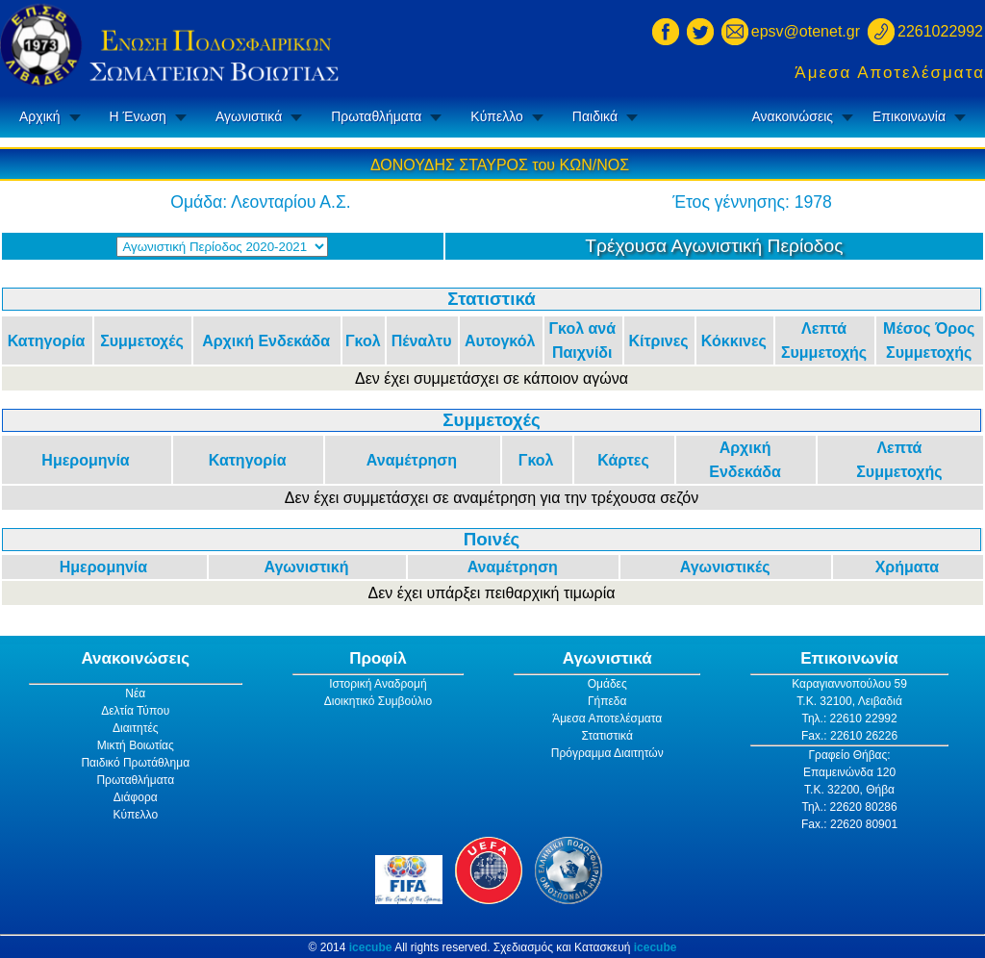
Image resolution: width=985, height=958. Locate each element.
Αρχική (40, 116)
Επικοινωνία (909, 116)
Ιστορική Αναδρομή (377, 684)
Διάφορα (136, 797)
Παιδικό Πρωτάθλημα (135, 762)
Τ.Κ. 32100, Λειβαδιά (849, 701)
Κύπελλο (496, 116)
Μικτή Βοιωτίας (135, 745)
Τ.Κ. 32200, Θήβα (849, 789)
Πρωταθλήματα (376, 116)
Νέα (135, 693)
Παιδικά (595, 116)
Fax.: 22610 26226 (849, 736)
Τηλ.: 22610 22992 (849, 718)
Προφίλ (378, 658)
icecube (370, 947)
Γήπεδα (607, 701)
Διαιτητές (136, 728)
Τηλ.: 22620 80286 (849, 807)
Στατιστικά (607, 736)
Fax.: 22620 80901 (849, 824)
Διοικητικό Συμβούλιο (378, 701)
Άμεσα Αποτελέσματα (890, 72)
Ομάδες (607, 684)
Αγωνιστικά (248, 116)
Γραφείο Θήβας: (849, 755)
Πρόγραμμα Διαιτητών (607, 753)
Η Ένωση (138, 116)
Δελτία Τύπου (135, 711)
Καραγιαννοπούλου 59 (849, 684)
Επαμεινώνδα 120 (849, 772)
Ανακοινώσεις (792, 116)
